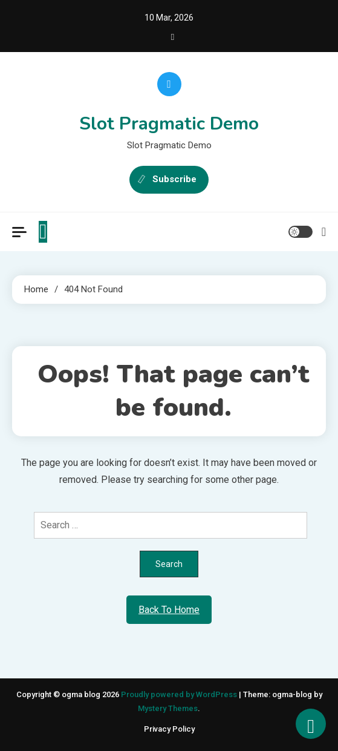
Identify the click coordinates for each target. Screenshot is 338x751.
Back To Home (169, 609)
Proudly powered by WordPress (180, 694)
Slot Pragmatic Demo (169, 123)
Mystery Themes (168, 708)
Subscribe (168, 180)
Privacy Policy (169, 728)
